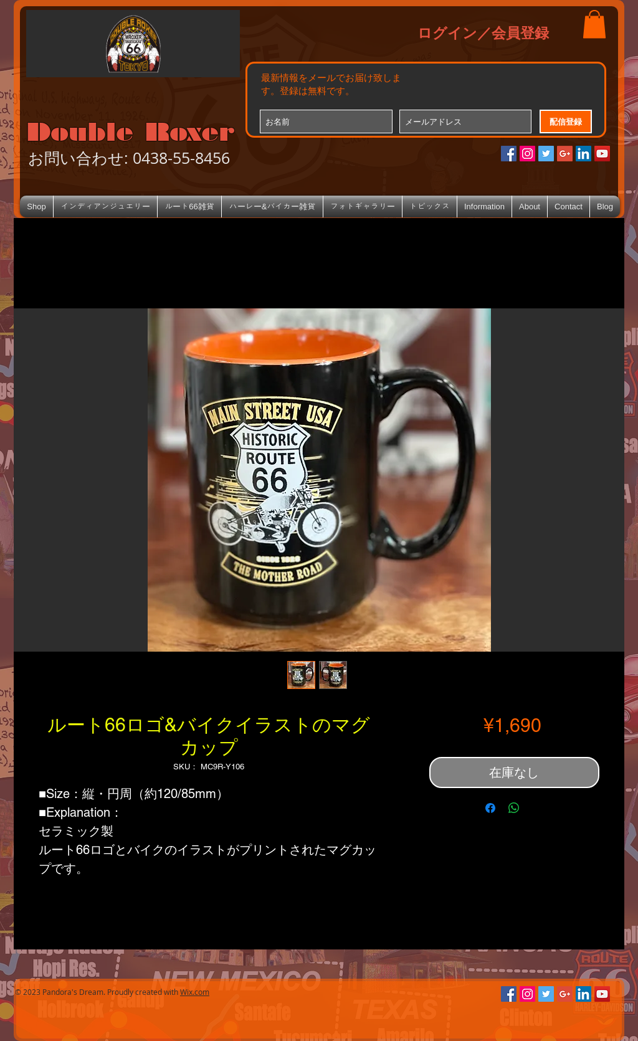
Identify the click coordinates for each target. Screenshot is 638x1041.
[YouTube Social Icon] (602, 153)
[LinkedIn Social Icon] (583, 153)
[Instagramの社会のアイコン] (527, 153)
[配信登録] (566, 121)
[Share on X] (537, 808)
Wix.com (194, 992)
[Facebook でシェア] (490, 808)
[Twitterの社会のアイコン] (546, 153)
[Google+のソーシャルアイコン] (565, 153)
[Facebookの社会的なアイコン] (509, 153)
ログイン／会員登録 (483, 32)
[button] (594, 24)
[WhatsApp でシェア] (514, 808)
